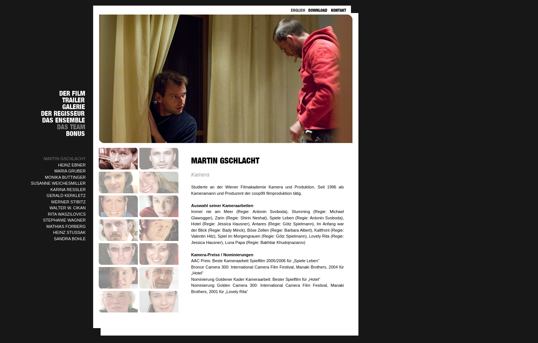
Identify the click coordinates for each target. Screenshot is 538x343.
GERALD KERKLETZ (66, 195)
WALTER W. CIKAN (68, 208)
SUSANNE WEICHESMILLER (58, 183)
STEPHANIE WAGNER (64, 220)
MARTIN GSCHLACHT (65, 158)
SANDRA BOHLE (70, 238)
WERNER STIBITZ (68, 202)
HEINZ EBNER (72, 165)
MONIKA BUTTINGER (65, 177)
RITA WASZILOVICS (67, 214)
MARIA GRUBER (70, 171)
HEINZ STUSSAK (69, 232)
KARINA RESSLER (68, 189)
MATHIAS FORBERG (66, 226)
